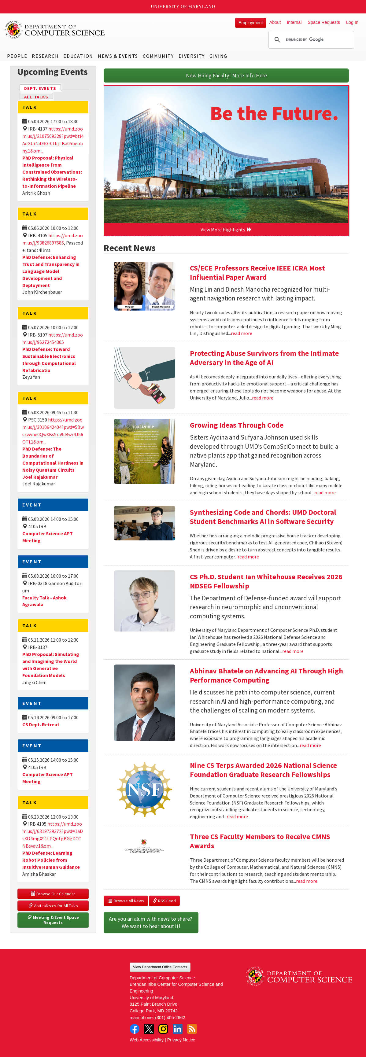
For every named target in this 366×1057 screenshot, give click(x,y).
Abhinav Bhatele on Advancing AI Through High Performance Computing (266, 675)
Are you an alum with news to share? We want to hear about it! (151, 922)
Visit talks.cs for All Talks (53, 905)
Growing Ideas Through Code (236, 425)
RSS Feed (164, 901)
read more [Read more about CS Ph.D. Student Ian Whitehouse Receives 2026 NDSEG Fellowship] (293, 651)
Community (158, 56)
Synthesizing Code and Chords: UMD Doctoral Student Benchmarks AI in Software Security (263, 516)
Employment (250, 22)
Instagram (163, 1029)
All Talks (36, 97)
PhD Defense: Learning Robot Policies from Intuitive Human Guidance (51, 860)
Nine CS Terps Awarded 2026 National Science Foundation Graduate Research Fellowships (263, 770)
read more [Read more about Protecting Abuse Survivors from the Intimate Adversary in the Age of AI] (262, 398)
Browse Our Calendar (53, 894)
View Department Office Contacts (160, 967)
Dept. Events (42, 88)
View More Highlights (226, 229)
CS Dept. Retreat (40, 724)
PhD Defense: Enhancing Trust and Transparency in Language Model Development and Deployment (50, 271)
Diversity (192, 56)
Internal (294, 22)
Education (78, 56)
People (17, 56)
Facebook (134, 1029)
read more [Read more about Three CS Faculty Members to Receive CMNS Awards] (306, 881)
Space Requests (324, 22)
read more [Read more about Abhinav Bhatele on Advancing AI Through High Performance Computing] (310, 745)
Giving (218, 56)
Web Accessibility (147, 1039)
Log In (352, 22)
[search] (310, 39)
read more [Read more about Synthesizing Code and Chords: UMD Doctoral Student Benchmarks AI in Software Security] (248, 557)
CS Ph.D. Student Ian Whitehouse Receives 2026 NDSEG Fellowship (266, 581)
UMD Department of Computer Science (55, 30)
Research (45, 56)
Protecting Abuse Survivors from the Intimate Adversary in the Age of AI (264, 357)
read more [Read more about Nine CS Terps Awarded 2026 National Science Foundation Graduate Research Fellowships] (237, 816)
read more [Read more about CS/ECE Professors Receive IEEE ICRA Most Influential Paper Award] (241, 333)
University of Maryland (183, 6)
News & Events (118, 56)
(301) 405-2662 (170, 1017)
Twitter (149, 1029)
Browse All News (126, 901)
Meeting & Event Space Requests (54, 920)
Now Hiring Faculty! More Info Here (226, 75)
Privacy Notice (181, 1039)
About (275, 22)
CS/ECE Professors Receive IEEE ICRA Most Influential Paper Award (257, 272)
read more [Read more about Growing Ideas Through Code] (325, 492)
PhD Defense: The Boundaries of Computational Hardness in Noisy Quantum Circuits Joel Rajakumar (52, 463)
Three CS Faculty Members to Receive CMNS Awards (260, 841)
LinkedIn (178, 1029)
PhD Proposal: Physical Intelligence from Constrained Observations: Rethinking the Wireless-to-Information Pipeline (52, 172)
